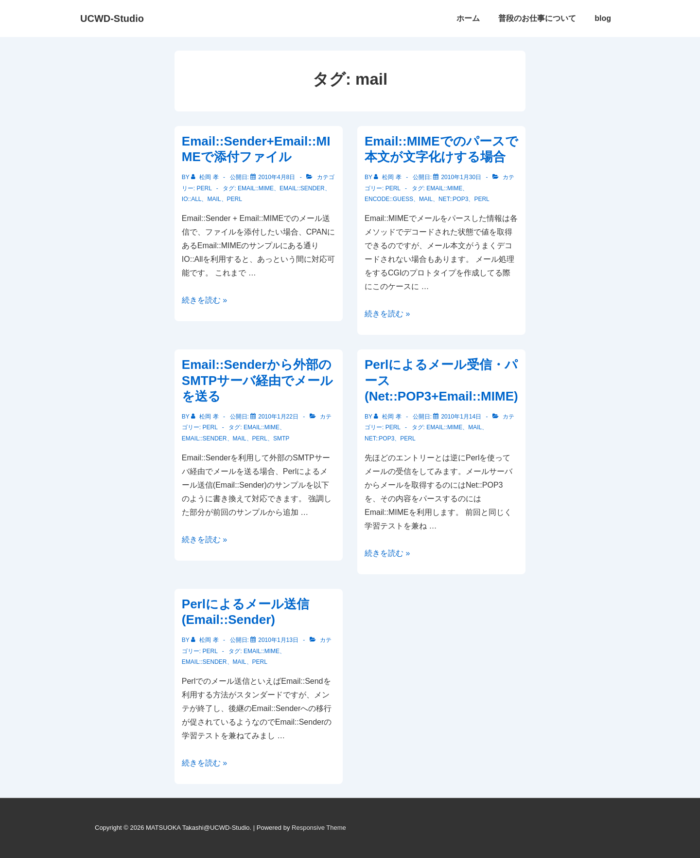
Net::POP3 (453, 199)
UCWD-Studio (112, 18)
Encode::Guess (389, 199)
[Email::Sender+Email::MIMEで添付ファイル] (276, 177)
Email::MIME (256, 188)
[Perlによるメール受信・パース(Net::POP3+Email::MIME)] (461, 416)
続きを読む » (204, 300)
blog (603, 18)
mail (214, 199)
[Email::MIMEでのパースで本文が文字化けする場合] (461, 177)
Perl (203, 188)
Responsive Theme (319, 827)
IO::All (192, 199)
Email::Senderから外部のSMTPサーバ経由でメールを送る (257, 380)
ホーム (468, 18)
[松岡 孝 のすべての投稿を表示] (205, 177)
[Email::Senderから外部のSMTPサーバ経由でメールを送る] (278, 416)
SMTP (281, 438)
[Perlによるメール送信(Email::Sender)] (278, 640)
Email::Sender (302, 188)
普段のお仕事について (537, 18)
